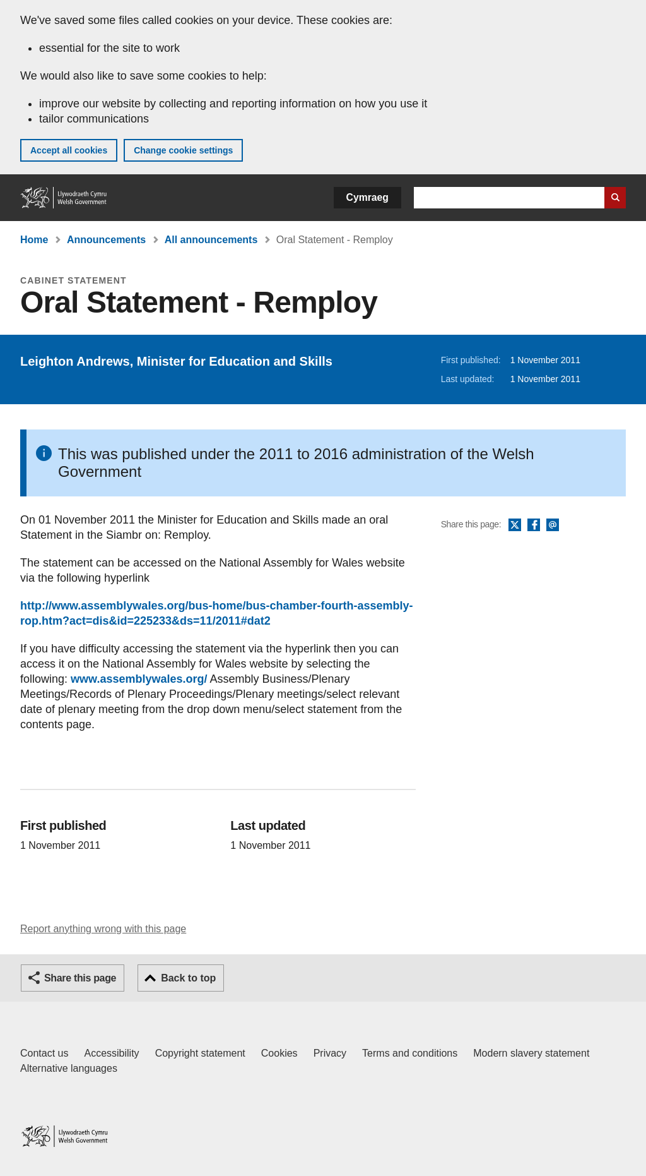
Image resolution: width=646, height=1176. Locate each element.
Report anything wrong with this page (103, 928)
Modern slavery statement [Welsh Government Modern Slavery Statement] (531, 1053)
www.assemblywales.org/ (139, 679)
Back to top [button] (188, 978)
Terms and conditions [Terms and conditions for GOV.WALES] (409, 1053)
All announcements (211, 239)
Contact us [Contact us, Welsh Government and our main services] (44, 1053)
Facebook (533, 525)
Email (552, 525)
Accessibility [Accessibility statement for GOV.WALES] (111, 1053)
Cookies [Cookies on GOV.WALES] (279, 1053)
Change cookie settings (183, 150)
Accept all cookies (68, 150)
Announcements (106, 239)
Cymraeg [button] (367, 197)
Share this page (80, 978)
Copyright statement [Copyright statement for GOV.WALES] (200, 1053)
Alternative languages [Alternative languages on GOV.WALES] (68, 1068)
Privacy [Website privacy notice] (330, 1053)
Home (34, 239)
